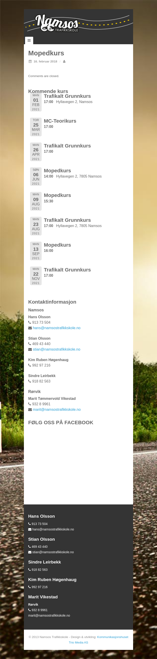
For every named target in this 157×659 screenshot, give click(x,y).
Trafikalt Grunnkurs (67, 96)
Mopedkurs (57, 170)
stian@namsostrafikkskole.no (56, 349)
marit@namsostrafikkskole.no (57, 409)
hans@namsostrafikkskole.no (56, 328)
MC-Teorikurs (60, 121)
